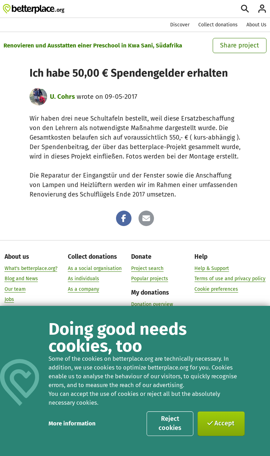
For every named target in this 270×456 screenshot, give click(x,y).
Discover (179, 25)
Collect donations (218, 25)
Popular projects (149, 279)
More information (72, 423)
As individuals (83, 279)
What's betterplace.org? (31, 268)
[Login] (262, 8)
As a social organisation (95, 268)
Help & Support (211, 268)
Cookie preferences (216, 289)
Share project (239, 45)
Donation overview (152, 304)
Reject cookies (170, 423)
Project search (147, 268)
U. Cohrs (62, 96)
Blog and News (21, 279)
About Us (256, 25)
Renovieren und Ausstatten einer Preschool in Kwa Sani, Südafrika (93, 45)
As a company (83, 289)
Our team (15, 289)
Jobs (9, 299)
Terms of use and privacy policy (229, 279)
